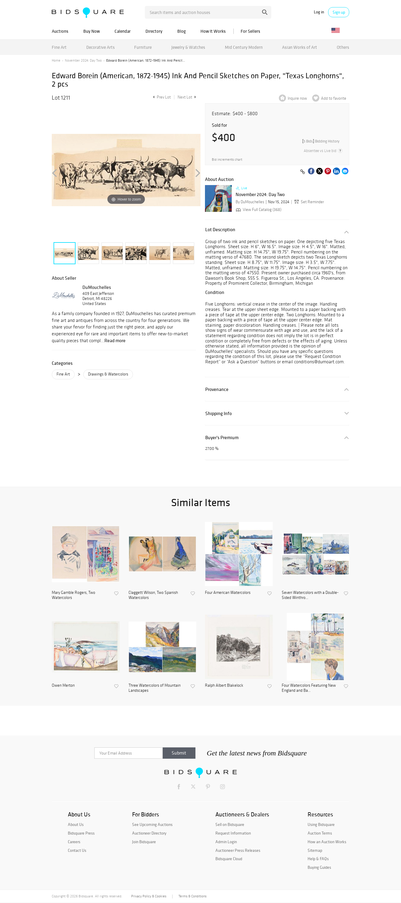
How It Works (213, 31)
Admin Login (226, 841)
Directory (153, 31)
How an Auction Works (327, 841)
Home (56, 60)
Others (343, 47)
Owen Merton (63, 685)
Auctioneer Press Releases (237, 850)
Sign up (339, 12)
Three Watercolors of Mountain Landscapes (155, 688)
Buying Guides (319, 867)
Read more (115, 340)
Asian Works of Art (299, 47)
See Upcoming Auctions (152, 824)
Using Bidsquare (321, 824)
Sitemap (315, 850)
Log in (319, 12)
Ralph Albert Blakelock (224, 685)
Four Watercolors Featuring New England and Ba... (309, 688)
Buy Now (91, 31)
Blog (181, 31)
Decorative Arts (100, 47)
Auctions (60, 31)
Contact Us (77, 850)
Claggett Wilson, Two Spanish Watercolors (153, 595)
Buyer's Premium (222, 437)
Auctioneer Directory (149, 833)
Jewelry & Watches (188, 47)
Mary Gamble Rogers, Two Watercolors (73, 595)
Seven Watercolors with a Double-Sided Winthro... (310, 595)
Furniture (143, 47)
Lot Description (220, 229)
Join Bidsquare (144, 841)
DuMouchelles (96, 287)
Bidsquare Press (81, 833)
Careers (74, 841)
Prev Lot (161, 97)
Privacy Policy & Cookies (148, 896)
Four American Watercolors (227, 592)
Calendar (123, 31)
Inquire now (297, 98)
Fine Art (59, 47)
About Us (76, 824)
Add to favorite (333, 98)
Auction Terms (320, 833)
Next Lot (187, 97)
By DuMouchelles (250, 202)
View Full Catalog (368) (258, 209)
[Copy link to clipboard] (302, 172)
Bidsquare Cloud (228, 858)
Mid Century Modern (244, 47)
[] (320, 141)
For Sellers (250, 31)
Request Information (233, 833)
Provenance (216, 389)
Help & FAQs (318, 858)
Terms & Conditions (192, 896)
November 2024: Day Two (83, 60)
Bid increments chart (227, 160)
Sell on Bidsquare (229, 824)
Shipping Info (218, 413)
